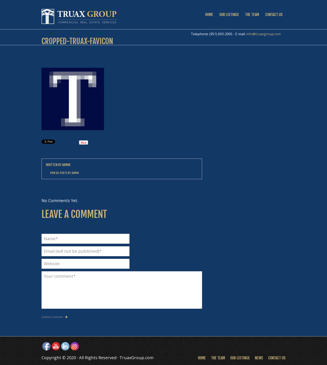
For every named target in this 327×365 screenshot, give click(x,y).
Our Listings (229, 14)
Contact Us (274, 14)
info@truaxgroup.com (263, 34)
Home (209, 14)
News (259, 358)
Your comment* (122, 290)
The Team (252, 14)
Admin (66, 165)
